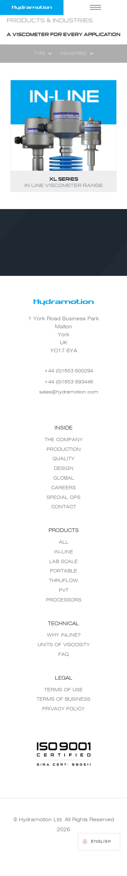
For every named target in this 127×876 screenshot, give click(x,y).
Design (63, 468)
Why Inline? (63, 635)
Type (39, 54)
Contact (63, 507)
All (63, 542)
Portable (63, 571)
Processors (63, 600)
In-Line (63, 552)
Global (63, 478)
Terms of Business (63, 699)
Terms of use (63, 690)
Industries (73, 54)
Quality (63, 459)
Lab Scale (63, 561)
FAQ (63, 654)
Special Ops (63, 497)
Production (64, 449)
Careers (63, 488)
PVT (63, 590)
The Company (64, 439)
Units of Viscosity (64, 645)
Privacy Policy (63, 709)
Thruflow (63, 580)
